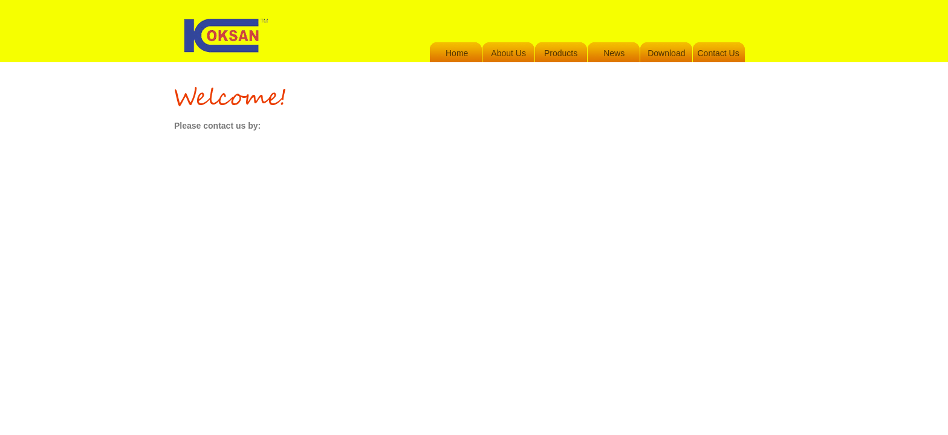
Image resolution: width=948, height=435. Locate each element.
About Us (508, 53)
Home (457, 53)
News (614, 53)
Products (560, 53)
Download (666, 53)
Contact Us (718, 53)
